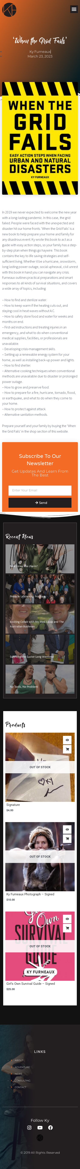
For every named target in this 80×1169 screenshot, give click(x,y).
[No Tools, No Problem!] (40, 679)
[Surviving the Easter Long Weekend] (40, 649)
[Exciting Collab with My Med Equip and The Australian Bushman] (40, 618)
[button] (74, 9)
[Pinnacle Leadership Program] (40, 588)
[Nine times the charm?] (40, 558)
